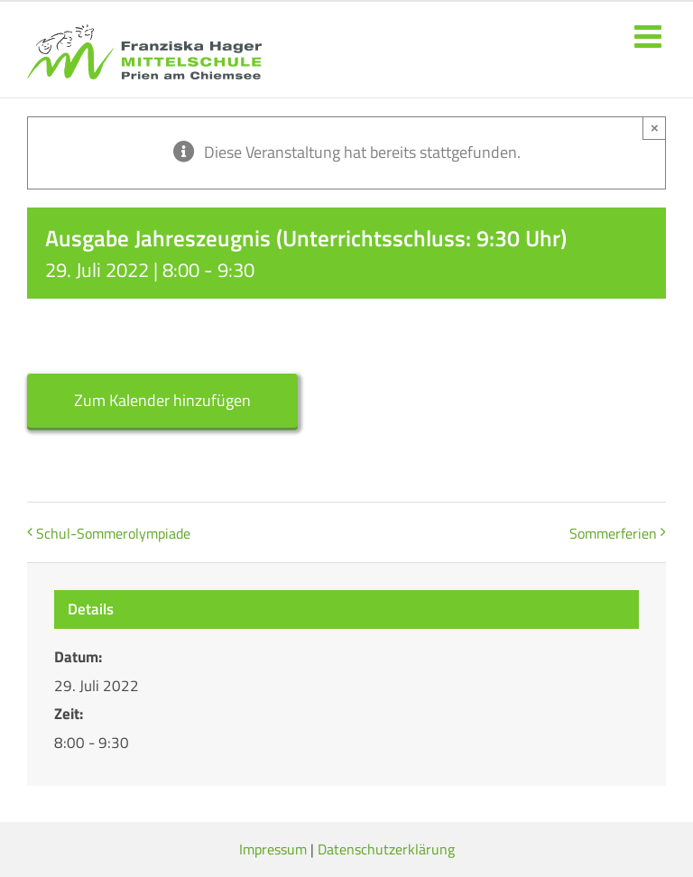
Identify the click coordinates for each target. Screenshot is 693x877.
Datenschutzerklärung (386, 849)
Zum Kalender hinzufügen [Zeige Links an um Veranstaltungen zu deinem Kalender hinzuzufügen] (162, 400)
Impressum (273, 849)
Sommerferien (613, 533)
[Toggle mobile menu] (650, 35)
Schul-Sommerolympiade (113, 533)
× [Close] (655, 127)
